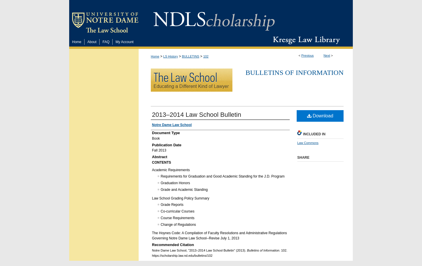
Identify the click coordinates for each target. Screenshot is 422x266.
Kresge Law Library (305, 40)
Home (155, 56)
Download (320, 115)
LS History (170, 56)
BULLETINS (190, 56)
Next (327, 55)
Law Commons (307, 143)
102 (205, 56)
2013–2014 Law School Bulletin (196, 114)
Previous (307, 55)
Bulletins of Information (294, 72)
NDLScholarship (214, 18)
